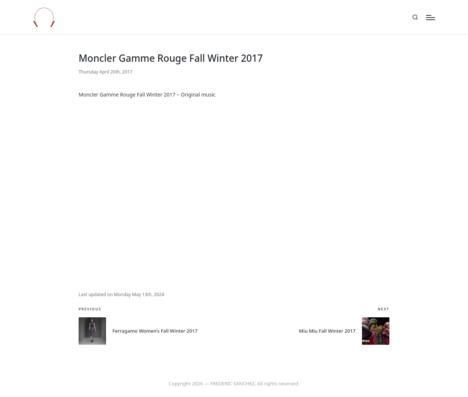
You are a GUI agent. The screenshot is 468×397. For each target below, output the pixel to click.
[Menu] (430, 17)
